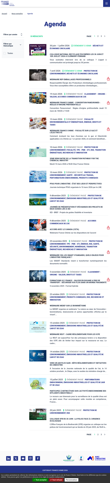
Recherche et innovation (75, 153)
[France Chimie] (7, 3)
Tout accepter (40, 480)
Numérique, (80, 247)
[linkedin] (8, 458)
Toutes (10, 53)
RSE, (93, 150)
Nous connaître (17, 14)
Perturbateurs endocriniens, (64, 178)
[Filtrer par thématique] (13, 44)
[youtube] (23, 458)
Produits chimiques (88, 178)
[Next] (105, 36)
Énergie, (88, 122)
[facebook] (38, 458)
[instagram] (30, 458)
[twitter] (16, 458)
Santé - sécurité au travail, (80, 175)
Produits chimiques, (77, 297)
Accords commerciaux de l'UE (72, 97)
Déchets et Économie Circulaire (82, 74)
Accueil (4, 14)
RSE (68, 413)
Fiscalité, (72, 150)
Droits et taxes (73, 275)
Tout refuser (56, 480)
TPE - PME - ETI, (84, 150)
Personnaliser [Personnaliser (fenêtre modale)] (71, 480)
